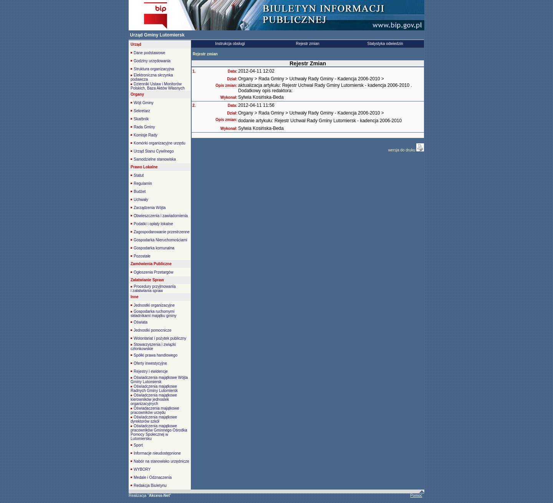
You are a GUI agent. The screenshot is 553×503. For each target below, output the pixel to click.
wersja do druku (402, 150)
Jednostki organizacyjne (154, 305)
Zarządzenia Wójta (150, 208)
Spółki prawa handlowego (155, 355)
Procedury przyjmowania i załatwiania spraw (153, 288)
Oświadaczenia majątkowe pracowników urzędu (155, 410)
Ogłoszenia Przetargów (153, 272)
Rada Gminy (144, 127)
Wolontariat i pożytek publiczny (160, 338)
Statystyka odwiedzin (385, 44)
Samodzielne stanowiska (155, 159)
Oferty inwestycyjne (150, 363)
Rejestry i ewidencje (151, 371)
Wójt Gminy (144, 103)
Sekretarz (142, 111)
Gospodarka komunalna (154, 248)
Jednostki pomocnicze (152, 330)
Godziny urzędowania (152, 61)
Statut (139, 175)
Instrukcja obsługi (230, 44)
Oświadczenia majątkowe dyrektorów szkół (154, 419)
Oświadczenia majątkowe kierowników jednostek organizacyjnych (154, 399)
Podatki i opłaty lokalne (153, 224)
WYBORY (142, 469)
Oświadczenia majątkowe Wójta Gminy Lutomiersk (159, 379)
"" (159, 495)
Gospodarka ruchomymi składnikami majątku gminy (154, 313)
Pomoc (416, 495)
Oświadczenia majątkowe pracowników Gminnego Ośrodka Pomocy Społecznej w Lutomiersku (159, 432)
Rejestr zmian (307, 44)
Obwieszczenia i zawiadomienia (161, 216)
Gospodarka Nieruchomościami (160, 240)
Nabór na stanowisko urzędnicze (161, 461)
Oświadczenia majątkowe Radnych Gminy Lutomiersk (154, 388)
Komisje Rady (145, 135)
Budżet (140, 191)
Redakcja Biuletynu (150, 485)
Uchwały (141, 200)
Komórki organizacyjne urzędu (159, 143)
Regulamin (143, 183)
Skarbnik (141, 119)
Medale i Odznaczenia (153, 477)
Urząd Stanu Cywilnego (154, 151)
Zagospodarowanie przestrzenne (162, 232)
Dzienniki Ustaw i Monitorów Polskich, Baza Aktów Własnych (158, 86)
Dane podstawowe (149, 53)
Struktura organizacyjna (154, 69)
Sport (138, 445)
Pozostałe (142, 256)
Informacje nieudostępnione (157, 453)
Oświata (140, 322)
